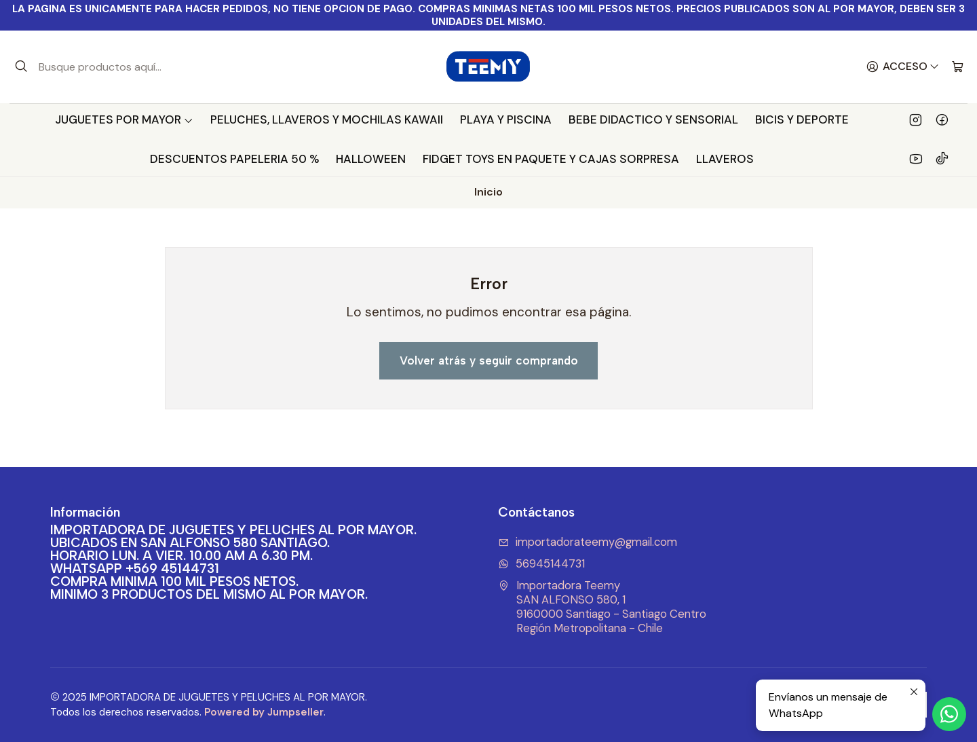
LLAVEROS (725, 158)
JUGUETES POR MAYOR (124, 119)
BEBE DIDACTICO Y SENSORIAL (653, 119)
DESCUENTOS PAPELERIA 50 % (234, 158)
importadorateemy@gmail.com (587, 542)
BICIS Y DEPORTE (802, 119)
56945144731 (541, 564)
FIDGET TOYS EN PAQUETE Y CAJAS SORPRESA (551, 158)
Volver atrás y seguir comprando (489, 360)
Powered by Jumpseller (264, 712)
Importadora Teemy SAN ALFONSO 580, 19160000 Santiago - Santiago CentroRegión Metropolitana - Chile (602, 606)
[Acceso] (902, 67)
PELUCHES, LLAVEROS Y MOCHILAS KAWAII (326, 119)
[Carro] (958, 67)
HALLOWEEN (371, 158)
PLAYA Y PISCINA (506, 119)
